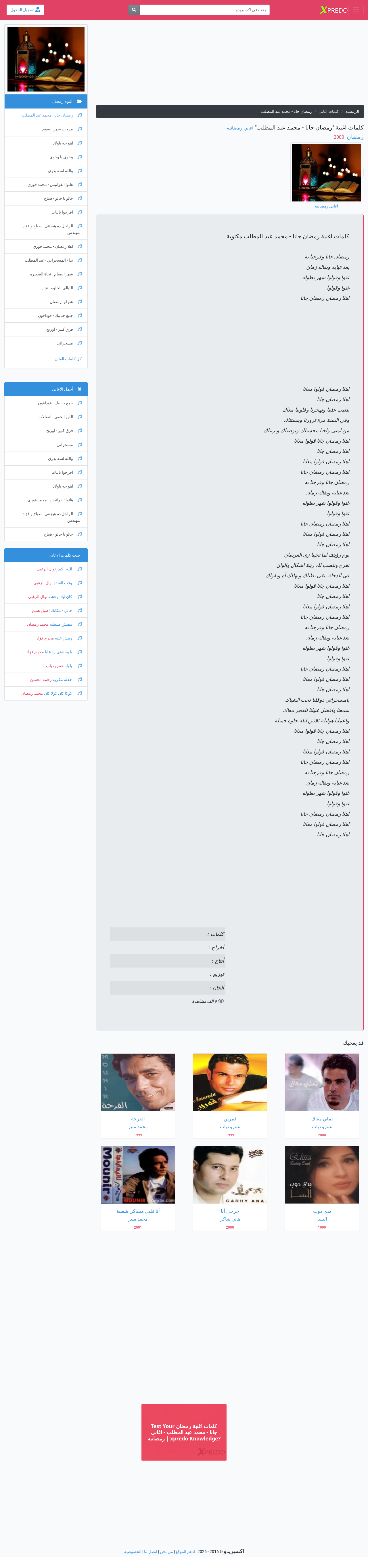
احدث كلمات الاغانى (65, 555)
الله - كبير (69, 569)
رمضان (354, 136)
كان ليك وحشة (64, 596)
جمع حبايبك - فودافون (60, 315)
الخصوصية (132, 1551)
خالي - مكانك (66, 610)
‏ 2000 (339, 137)
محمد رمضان (38, 624)
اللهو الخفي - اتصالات (60, 416)
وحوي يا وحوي (65, 157)
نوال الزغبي (46, 569)
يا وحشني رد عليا (63, 652)
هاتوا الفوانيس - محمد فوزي (55, 184)
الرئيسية (352, 111)
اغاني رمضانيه (240, 128)
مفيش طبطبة (65, 624)
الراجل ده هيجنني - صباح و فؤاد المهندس (52, 229)
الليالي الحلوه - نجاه (61, 287)
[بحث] (134, 10)
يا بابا (73, 665)
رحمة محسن (41, 679)
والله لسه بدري (65, 170)
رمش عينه (68, 638)
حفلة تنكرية (67, 679)
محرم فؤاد (45, 638)
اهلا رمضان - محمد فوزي (57, 246)
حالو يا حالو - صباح (63, 198)
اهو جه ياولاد (67, 143)
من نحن (166, 1551)
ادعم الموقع (185, 1551)
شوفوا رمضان (66, 301)
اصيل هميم (41, 610)
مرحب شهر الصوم (62, 129)
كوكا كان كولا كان (62, 693)
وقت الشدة (67, 582)
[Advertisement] (230, 64)
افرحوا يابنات (66, 212)
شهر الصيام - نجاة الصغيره (56, 274)
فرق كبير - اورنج (64, 329)
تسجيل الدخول (25, 9)
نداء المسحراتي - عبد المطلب (53, 260)
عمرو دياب (55, 665)
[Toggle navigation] (356, 10)
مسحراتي (69, 343)
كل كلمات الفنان (68, 359)
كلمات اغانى (329, 111)
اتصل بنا (150, 1551)
